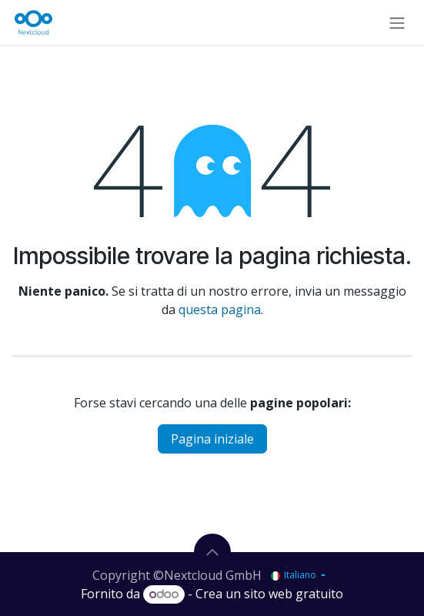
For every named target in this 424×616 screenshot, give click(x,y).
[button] (212, 552)
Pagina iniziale (212, 438)
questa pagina (220, 309)
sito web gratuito (293, 593)
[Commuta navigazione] (397, 22)
